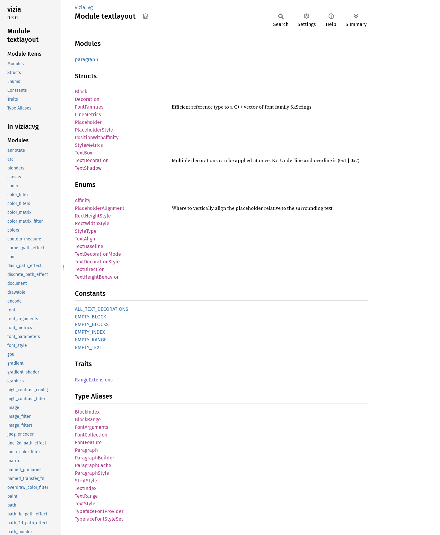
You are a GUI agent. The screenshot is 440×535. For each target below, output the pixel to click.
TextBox (83, 153)
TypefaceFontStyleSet (99, 519)
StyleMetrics (89, 145)
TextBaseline (89, 246)
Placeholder (88, 122)
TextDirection (90, 269)
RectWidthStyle (92, 223)
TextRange (86, 496)
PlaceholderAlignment (99, 208)
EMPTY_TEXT (88, 347)
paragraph (86, 59)
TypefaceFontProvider (99, 511)
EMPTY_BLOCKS (92, 324)
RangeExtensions (93, 380)
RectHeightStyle (93, 216)
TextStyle (85, 504)
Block (81, 92)
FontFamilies (89, 107)
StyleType (86, 231)
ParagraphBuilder (94, 458)
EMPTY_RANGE (91, 340)
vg (90, 7)
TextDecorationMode (98, 254)
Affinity (82, 200)
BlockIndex (87, 412)
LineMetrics (88, 114)
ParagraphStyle (92, 473)
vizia (80, 7)
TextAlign (85, 239)
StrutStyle (86, 481)
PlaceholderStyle (94, 130)
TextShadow (88, 168)
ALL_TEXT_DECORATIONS (101, 309)
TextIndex (86, 488)
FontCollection (91, 435)
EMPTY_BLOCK (90, 317)
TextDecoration (91, 160)
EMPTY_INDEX (90, 332)
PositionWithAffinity (97, 137)
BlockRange (88, 419)
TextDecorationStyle (97, 262)
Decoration (87, 99)
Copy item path (146, 16)
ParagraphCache (93, 465)
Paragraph (86, 450)
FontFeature (88, 442)
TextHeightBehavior (97, 277)
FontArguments (91, 427)
